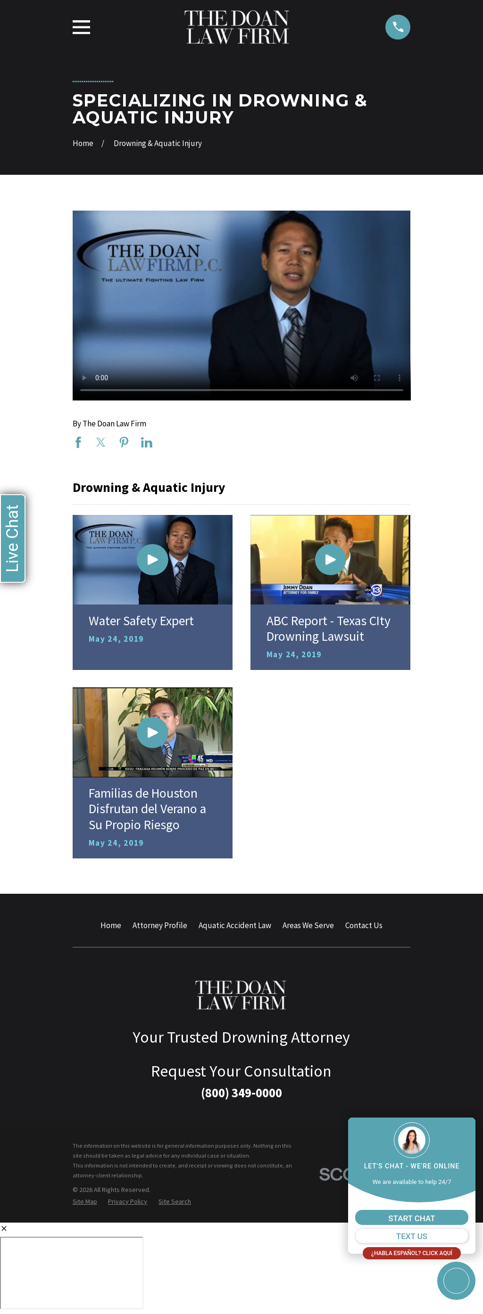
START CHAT (411, 1218)
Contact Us (364, 925)
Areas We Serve (308, 925)
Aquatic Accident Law (235, 925)
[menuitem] (85, 1202)
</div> (71, 1273)
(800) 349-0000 (241, 1093)
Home (110, 925)
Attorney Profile (160, 925)
